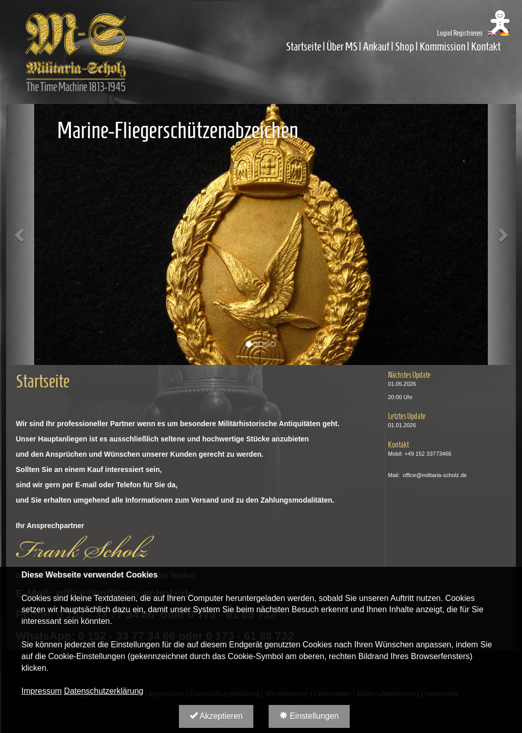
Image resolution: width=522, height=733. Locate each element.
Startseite (303, 46)
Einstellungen (309, 716)
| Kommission (440, 46)
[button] (20, 234)
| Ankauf (375, 46)
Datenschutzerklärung (104, 691)
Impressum (41, 691)
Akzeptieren (216, 716)
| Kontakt (484, 46)
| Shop (402, 46)
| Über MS (340, 46)
